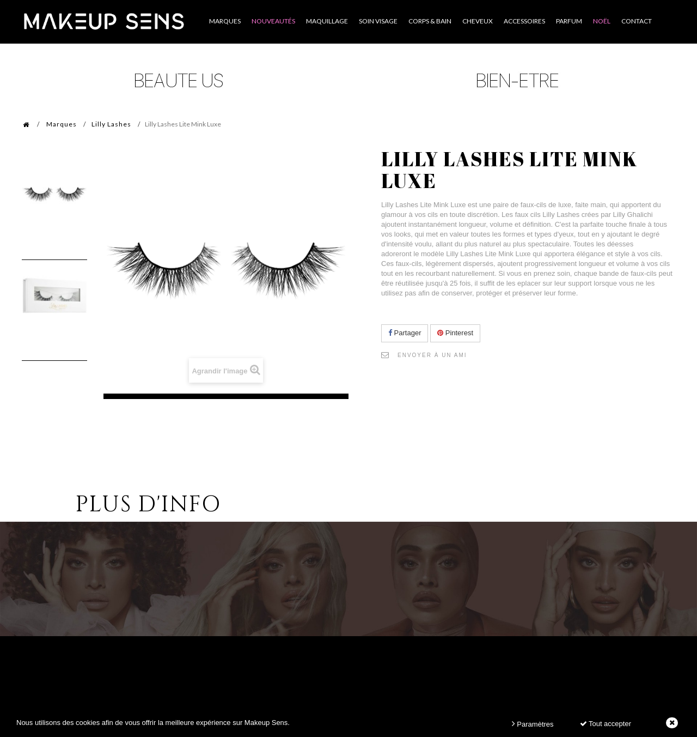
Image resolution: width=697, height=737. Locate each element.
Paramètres (533, 723)
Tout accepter (605, 724)
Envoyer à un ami (432, 355)
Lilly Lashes (111, 124)
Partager (404, 333)
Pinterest (455, 333)
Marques (61, 124)
